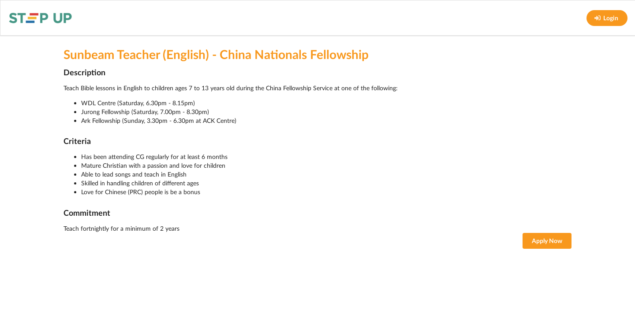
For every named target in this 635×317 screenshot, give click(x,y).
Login (606, 18)
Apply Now (547, 240)
